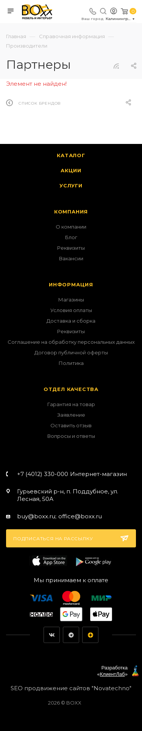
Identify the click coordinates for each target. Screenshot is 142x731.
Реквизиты (71, 248)
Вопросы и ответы (71, 436)
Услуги (71, 185)
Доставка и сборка (71, 321)
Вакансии (71, 258)
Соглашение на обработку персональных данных (71, 342)
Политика (71, 363)
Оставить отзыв (71, 425)
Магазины (71, 300)
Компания (71, 212)
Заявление (71, 415)
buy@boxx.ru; (36, 516)
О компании (71, 227)
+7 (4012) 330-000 (72, 474)
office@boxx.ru (80, 516)
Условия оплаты (71, 310)
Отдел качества (71, 389)
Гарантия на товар (71, 404)
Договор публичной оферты (71, 352)
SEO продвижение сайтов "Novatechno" (71, 688)
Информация (71, 284)
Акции (71, 170)
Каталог (71, 155)
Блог (71, 237)
